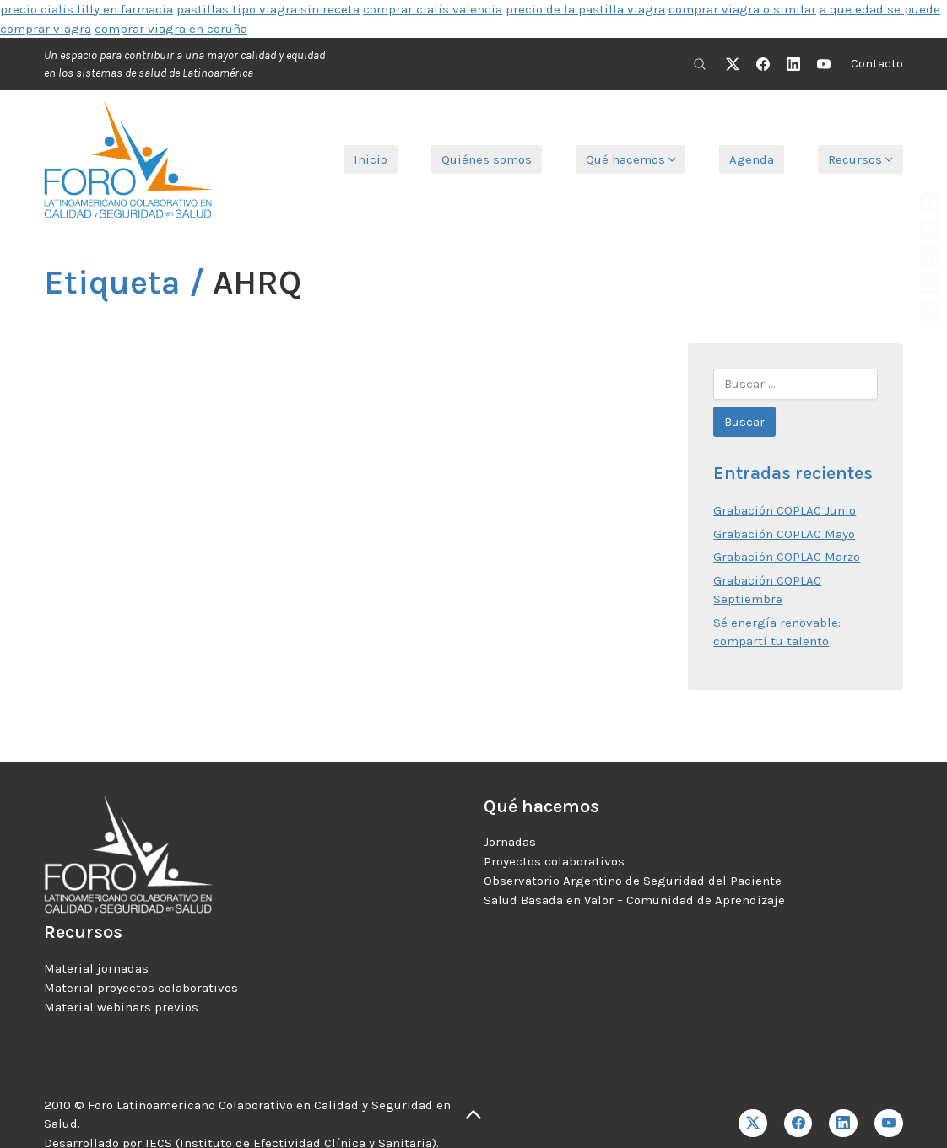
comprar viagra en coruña (171, 28)
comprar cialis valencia (432, 9)
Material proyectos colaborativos (141, 987)
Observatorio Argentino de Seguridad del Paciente (633, 880)
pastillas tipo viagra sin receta (268, 9)
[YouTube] (824, 64)
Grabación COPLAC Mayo (784, 534)
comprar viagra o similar (742, 9)
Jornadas (510, 841)
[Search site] (700, 64)
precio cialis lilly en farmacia (86, 9)
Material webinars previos (121, 1007)
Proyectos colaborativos (554, 861)
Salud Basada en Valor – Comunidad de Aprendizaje (634, 900)
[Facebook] (763, 64)
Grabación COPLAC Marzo (786, 556)
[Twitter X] (732, 64)
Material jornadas (96, 968)
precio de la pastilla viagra (585, 9)
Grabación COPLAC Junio (784, 510)
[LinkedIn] (793, 64)
